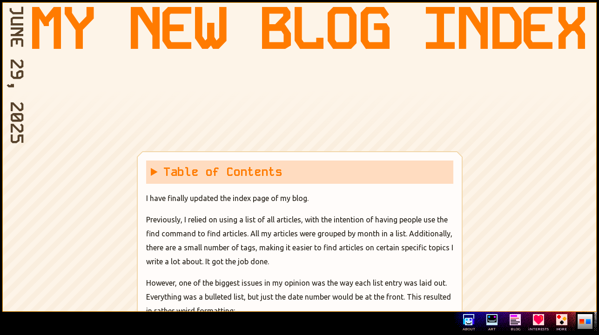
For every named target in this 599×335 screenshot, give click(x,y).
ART (492, 322)
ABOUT (469, 322)
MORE (561, 322)
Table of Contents (222, 172)
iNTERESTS (538, 322)
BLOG (515, 322)
